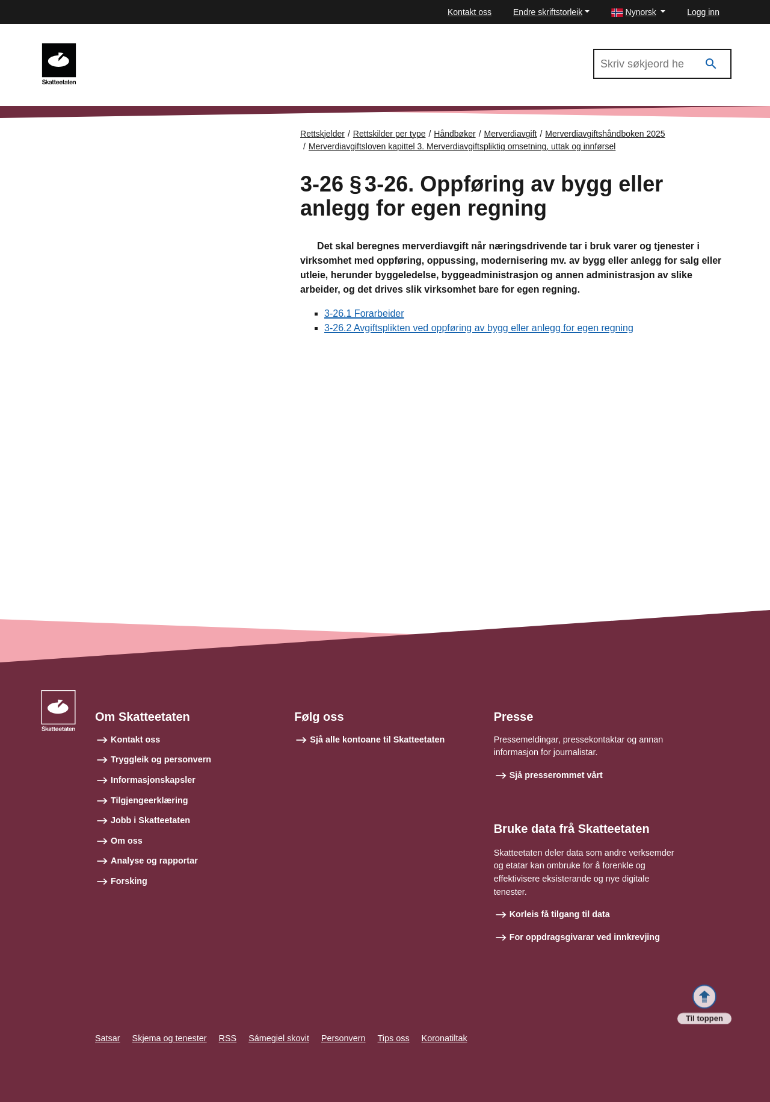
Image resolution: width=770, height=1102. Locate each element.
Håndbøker (454, 134)
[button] (638, 12)
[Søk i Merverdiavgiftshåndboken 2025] (662, 64)
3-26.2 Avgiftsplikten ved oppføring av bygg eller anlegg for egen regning (478, 328)
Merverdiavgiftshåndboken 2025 (157, 49)
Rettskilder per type (389, 134)
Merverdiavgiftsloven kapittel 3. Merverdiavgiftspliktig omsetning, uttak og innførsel (462, 146)
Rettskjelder (322, 134)
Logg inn (703, 12)
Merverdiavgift (510, 134)
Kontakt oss (469, 12)
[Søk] (711, 64)
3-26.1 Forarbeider (364, 314)
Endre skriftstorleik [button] (547, 12)
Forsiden (91, 139)
